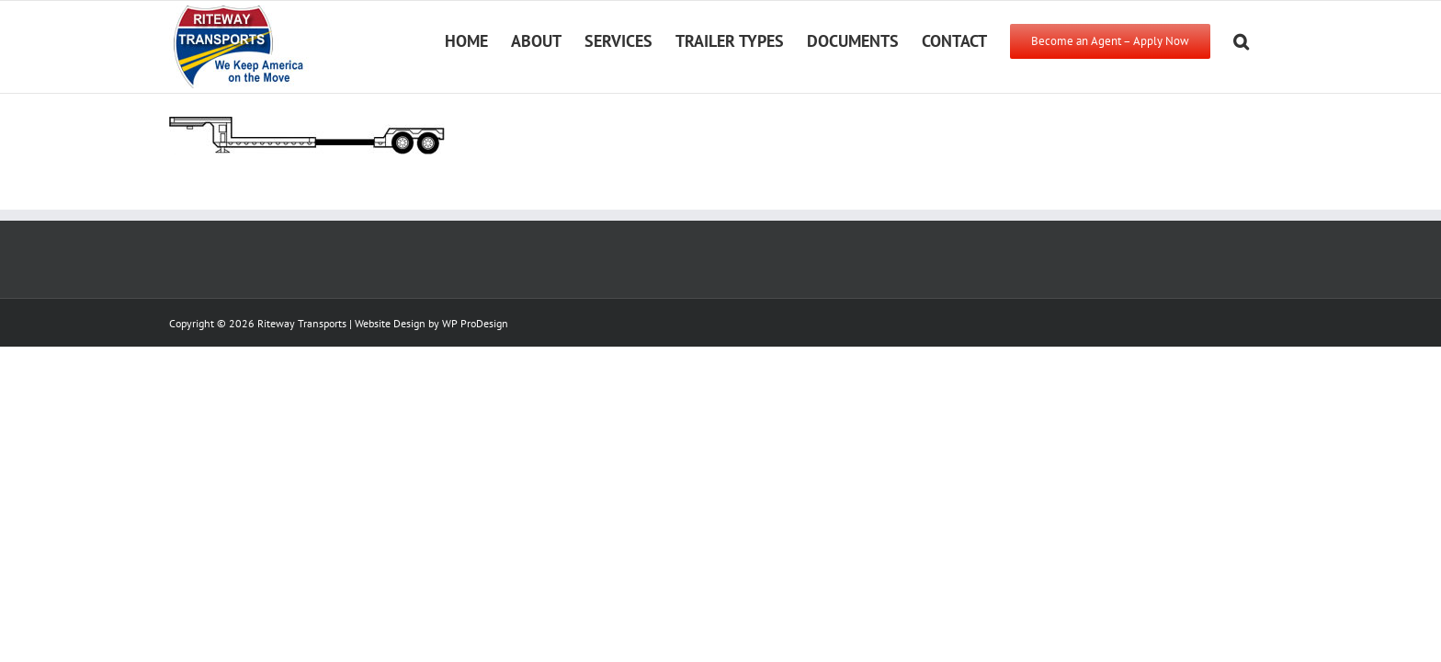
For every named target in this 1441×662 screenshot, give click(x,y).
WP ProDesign (475, 323)
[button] (1264, 39)
